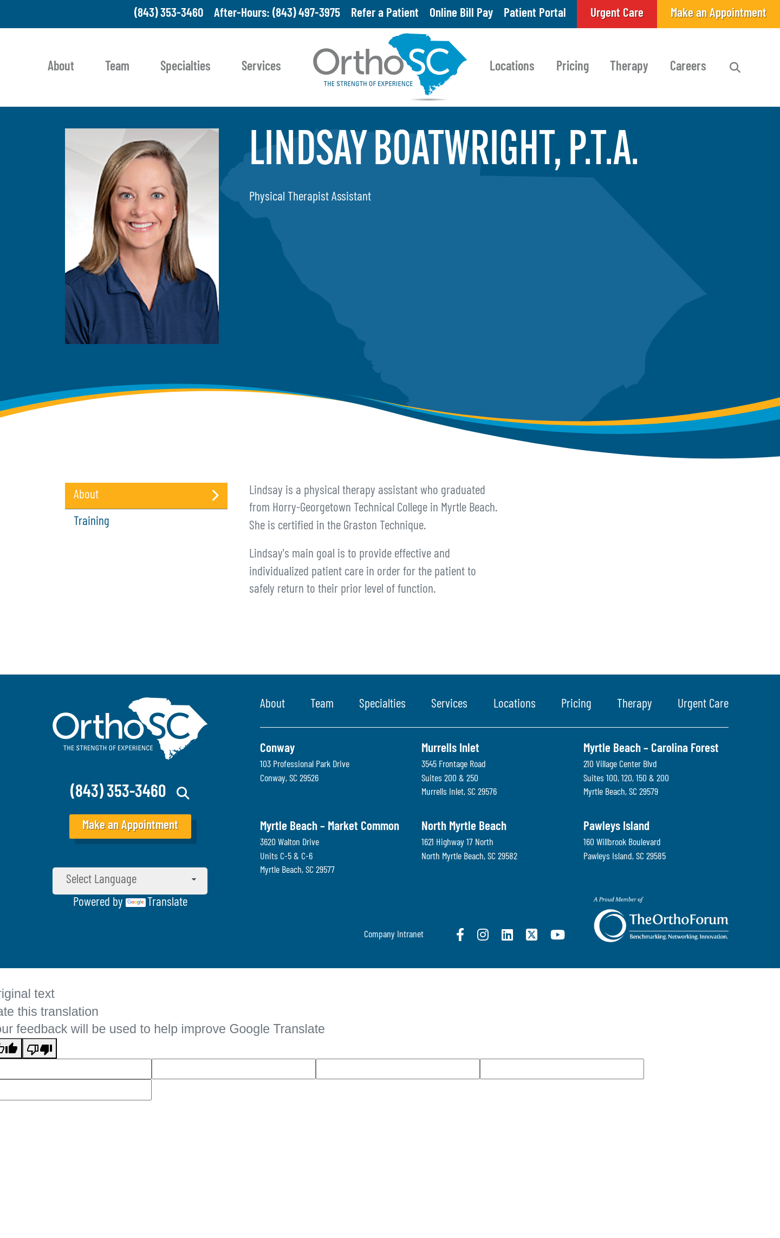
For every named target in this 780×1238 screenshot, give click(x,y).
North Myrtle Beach (463, 827)
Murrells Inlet (450, 749)
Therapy (629, 67)
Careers (688, 67)
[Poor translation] (39, 1048)
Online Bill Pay (461, 14)
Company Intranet (394, 935)
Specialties (185, 67)
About (61, 67)
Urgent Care (703, 704)
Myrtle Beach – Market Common (329, 827)
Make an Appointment (130, 826)
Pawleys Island (616, 827)
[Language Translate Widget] (130, 881)
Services (261, 67)
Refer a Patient (385, 14)
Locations (512, 67)
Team (117, 67)
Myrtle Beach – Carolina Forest (651, 749)
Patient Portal (535, 14)
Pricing (572, 67)
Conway (277, 749)
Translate (156, 903)
